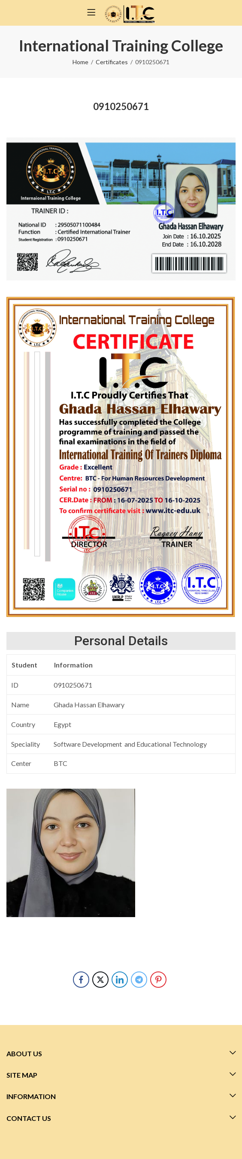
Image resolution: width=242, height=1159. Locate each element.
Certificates (112, 62)
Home (80, 62)
